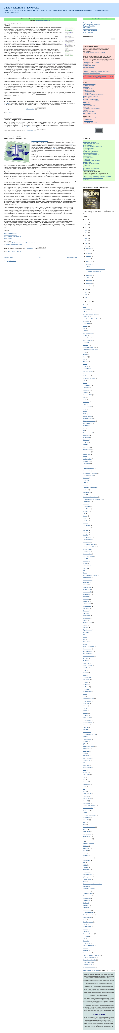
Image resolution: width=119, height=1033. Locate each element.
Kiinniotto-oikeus (87, 501)
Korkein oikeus (86, 527)
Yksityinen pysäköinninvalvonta (91, 955)
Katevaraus (86, 478)
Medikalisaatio (86, 156)
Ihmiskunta (85, 442)
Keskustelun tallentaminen (10, 233)
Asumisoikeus (86, 338)
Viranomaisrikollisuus (88, 933)
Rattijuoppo (86, 755)
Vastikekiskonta (87, 917)
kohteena (53, 148)
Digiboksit (85, 357)
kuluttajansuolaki (52, 63)
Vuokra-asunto (86, 943)
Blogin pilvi (86, 27)
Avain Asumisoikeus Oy (89, 347)
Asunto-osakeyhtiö (87, 340)
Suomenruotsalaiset (88, 808)
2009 (86, 243)
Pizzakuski (85, 715)
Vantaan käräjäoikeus (88, 912)
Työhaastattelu (86, 869)
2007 (86, 289)
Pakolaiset (85, 668)
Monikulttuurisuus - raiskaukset (91, 143)
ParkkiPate (85, 684)
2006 (86, 292)
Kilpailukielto (86, 504)
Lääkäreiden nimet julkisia (90, 122)
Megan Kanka (86, 618)
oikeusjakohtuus (30, 126)
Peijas (84, 696)
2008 (86, 246)
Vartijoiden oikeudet (88, 90)
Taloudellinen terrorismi (89, 827)
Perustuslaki (86, 703)
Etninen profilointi (87, 395)
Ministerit (85, 620)
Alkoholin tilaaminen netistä (90, 314)
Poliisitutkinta (86, 725)
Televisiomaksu (87, 834)
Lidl (84, 570)
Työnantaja (86, 872)
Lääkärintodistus (87, 606)
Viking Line (85, 931)
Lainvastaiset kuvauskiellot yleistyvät (13, 244)
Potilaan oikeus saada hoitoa (90, 151)
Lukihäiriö (85, 584)
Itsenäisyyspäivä (87, 459)
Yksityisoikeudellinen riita (89, 960)
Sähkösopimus (86, 817)
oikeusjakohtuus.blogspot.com (91, 970)
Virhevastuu (86, 936)
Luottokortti (86, 596)
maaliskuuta (89, 280)
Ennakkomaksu (87, 385)
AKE (84, 311)
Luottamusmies (87, 594)
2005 (86, 294)
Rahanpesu (86, 751)
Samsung (85, 772)
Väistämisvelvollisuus (88, 85)
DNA (84, 359)
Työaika (85, 865)
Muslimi (85, 625)
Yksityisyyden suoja (88, 962)
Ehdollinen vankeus (88, 371)
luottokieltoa (7, 103)
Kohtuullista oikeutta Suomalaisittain (92, 146)
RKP (84, 763)
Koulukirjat (86, 179)
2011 (86, 238)
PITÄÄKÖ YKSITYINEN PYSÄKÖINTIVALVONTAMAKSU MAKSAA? (98, 76)
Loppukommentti (87, 62)
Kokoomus (85, 520)
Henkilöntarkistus (87, 423)
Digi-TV (85, 354)
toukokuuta (89, 275)
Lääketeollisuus (87, 603)
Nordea (85, 644)
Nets (84, 634)
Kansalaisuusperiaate (88, 475)
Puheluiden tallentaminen (10, 235)
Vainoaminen (86, 886)
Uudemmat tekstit (8, 257)
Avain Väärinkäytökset (101, 18)
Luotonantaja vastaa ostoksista (91, 101)
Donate (85, 364)
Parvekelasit (86, 689)
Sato (84, 777)
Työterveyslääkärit (87, 876)
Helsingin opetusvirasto (89, 421)
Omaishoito (86, 663)
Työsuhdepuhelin (87, 874)
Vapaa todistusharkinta (89, 914)
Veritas (84, 919)
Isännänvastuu (86, 454)
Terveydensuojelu (87, 838)
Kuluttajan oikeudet (88, 88)
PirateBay (85, 713)
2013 (86, 232)
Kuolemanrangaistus (88, 556)
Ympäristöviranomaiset (89, 967)
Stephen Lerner (87, 798)
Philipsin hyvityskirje (88, 67)
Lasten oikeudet (87, 565)
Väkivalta (85, 948)
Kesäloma (85, 489)
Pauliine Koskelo (87, 691)
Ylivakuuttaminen (87, 964)
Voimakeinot (86, 941)
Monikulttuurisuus (87, 622)
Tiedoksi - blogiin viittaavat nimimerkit (19, 120)
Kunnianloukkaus (87, 554)
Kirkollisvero (86, 511)
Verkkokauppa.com (88, 922)
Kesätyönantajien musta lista (90, 497)
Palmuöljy (85, 672)
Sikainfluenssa (86, 784)
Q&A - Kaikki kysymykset (90, 30)
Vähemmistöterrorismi (88, 945)
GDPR (84, 409)
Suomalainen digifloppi (89, 91)
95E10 (84, 304)
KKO (84, 513)
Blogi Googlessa (88, 32)
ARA (84, 328)
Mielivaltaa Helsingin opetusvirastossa (93, 178)
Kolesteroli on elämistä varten (91, 168)
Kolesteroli (85, 523)
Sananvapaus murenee (89, 170)
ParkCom (85, 682)
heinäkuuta (89, 261)
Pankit (84, 675)
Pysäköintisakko (87, 739)
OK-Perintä (86, 660)
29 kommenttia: (30, 109)
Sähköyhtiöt (86, 820)
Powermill (85, 727)
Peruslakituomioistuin (88, 698)
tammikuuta (89, 286)
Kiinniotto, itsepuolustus (89, 111)
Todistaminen (86, 848)
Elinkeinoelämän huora (89, 378)
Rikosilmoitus (86, 760)
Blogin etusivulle (88, 22)
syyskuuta (89, 256)
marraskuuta (89, 250)
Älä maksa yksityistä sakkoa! (42, 20)
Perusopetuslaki (87, 701)
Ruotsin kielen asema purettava (91, 160)
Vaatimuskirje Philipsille (89, 65)
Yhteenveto (96, 62)
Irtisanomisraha (87, 451)
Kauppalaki (86, 480)
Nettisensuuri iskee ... (88, 148)
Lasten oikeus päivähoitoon (90, 153)
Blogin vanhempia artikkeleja (91, 24)
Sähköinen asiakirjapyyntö (89, 815)
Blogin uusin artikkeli (89, 26)
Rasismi (85, 753)
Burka (84, 352)
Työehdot (85, 110)
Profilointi (85, 729)
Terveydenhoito (87, 836)
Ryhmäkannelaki (87, 767)
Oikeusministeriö (87, 653)
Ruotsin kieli (86, 765)
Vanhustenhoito (87, 910)
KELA (84, 482)
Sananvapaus (86, 104)
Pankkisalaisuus (87, 677)
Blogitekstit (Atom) (11, 261)
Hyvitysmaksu (86, 437)
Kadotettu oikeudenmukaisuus (91, 163)
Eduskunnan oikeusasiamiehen (40, 141)
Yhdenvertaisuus (87, 952)
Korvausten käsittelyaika (90, 118)
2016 (86, 224)
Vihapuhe (85, 929)
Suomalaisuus (86, 803)
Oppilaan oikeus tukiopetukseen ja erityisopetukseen (97, 176)
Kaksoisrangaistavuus (88, 468)
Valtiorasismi (86, 907)
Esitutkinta (85, 392)
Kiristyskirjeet (86, 506)
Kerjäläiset (85, 485)
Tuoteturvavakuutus (88, 857)
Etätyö (84, 397)
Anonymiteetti (86, 323)
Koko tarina (86, 64)
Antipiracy (85, 326)
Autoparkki (85, 345)
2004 (86, 297)
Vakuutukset (86, 891)
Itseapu (85, 456)
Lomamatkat (86, 582)
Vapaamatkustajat (87, 149)
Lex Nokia (85, 568)
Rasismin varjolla (87, 166)
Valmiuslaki (86, 903)
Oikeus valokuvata (88, 98)
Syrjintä (85, 812)
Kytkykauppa (86, 561)
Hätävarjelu (86, 440)
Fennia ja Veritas (88, 121)
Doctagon (85, 361)
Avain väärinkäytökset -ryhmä (90, 349)
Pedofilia (85, 694)
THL (84, 841)
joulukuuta (89, 248)
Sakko (84, 770)
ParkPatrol (85, 687)
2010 (86, 240)
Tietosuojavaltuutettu (88, 843)
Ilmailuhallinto (86, 447)
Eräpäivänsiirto (87, 390)
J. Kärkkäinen (86, 463)
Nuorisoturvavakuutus (88, 646)
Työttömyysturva (87, 879)
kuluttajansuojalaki (33, 43)
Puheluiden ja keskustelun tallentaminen (93, 94)
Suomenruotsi (86, 810)
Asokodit (85, 335)
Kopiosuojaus (86, 525)
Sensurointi (86, 782)
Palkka (84, 670)
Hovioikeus (86, 425)
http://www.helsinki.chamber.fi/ (27, 242)
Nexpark (85, 637)
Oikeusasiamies (12, 251)
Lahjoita (85, 563)
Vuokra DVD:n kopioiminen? (90, 96)
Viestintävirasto (87, 926)
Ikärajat (85, 444)
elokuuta (88, 259)
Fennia (84, 399)
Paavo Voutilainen (87, 665)
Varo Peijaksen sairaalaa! (89, 113)
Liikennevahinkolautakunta (90, 575)
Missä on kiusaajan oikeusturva (91, 154)
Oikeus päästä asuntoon (89, 105)
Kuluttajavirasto (87, 549)
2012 (86, 235)
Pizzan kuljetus (87, 717)
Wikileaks (85, 950)
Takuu (84, 824)
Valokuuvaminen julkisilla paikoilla (12, 236)
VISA (84, 938)
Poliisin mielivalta (87, 722)
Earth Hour (85, 366)
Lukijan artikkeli (87, 587)
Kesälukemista (86, 492)
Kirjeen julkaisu (8, 238)
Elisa (84, 380)
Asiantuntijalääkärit (88, 333)
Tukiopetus (85, 855)
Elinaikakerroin (86, 376)
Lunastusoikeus (87, 589)
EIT (84, 373)
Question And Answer (88, 746)
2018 (86, 219)
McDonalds (86, 613)
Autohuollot (86, 342)
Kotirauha (85, 532)
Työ (84, 862)
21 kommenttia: (30, 248)
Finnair (84, 404)
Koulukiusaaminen (87, 537)
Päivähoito (85, 741)
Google (85, 411)
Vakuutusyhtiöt (86, 900)
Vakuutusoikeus (87, 898)
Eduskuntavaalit (87, 368)
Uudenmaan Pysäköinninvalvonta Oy (92, 884)
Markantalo (86, 611)
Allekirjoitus (86, 316)
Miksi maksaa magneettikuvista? (91, 108)
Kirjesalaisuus (86, 508)
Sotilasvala (85, 796)
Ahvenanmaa (86, 159)
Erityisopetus (86, 387)
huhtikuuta (89, 278)
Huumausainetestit (88, 432)
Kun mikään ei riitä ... (88, 157)
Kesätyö (85, 494)
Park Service (86, 679)
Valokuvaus (86, 905)
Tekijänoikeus (86, 831)
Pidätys (85, 708)
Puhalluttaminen (87, 732)
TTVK (84, 853)
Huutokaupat (86, 435)
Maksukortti (86, 608)
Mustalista (85, 107)
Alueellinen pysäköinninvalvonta (91, 319)
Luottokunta (86, 599)
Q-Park (84, 744)
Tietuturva (85, 846)
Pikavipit (7, 25)
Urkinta (84, 881)
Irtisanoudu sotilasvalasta (89, 142)
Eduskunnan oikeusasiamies (15, 138)
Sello (84, 779)
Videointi (85, 924)
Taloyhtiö (85, 829)
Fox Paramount (87, 406)
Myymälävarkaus (87, 630)
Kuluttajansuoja (87, 542)
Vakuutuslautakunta (88, 893)
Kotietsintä (85, 530)
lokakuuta (88, 253)
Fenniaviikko (86, 402)
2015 (86, 227)
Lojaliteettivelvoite (87, 580)
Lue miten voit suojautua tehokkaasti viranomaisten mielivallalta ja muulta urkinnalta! (96, 72)
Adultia (84, 307)
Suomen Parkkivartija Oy (89, 805)
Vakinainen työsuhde (88, 888)
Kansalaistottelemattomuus (90, 473)
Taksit (84, 822)
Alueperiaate (86, 321)
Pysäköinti (85, 736)
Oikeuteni (19, 251)
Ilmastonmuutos (87, 162)
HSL (84, 430)
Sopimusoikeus (87, 793)
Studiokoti (85, 801)
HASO (84, 413)
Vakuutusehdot (88, 119)
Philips (84, 706)
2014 (86, 230)
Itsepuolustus (86, 102)
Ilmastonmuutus (87, 449)
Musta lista (86, 87)
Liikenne (85, 573)
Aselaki (85, 330)
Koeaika (85, 516)
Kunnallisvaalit (86, 551)
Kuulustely (85, 558)
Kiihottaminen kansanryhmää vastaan (93, 499)
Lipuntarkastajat (87, 577)
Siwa (84, 789)
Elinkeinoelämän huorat (89, 84)
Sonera (85, 791)
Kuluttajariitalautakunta (89, 544)
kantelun (71, 144)
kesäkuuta (89, 264)
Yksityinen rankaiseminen (89, 957)
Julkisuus (85, 466)
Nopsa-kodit (86, 641)
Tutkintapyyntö (86, 860)
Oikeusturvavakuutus (88, 656)
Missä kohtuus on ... (88, 145)
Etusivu (40, 257)
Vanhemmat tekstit (72, 257)
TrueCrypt (85, 850)
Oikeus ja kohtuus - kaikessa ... (22, 7)
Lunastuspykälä (87, 592)
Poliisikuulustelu (87, 720)
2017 (86, 222)
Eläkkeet (85, 383)
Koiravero (85, 518)
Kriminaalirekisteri (87, 539)
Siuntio (84, 786)
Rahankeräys (86, 748)
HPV (84, 428)
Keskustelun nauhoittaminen (11, 242)
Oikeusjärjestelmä (87, 651)
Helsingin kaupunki (88, 418)
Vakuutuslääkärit (87, 895)
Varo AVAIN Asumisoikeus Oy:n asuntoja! (94, 52)
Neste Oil (85, 632)
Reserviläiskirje (87, 758)
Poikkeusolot (86, 165)
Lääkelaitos (86, 601)
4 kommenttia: (30, 130)
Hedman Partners (87, 416)
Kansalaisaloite (87, 470)
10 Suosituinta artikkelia (90, 29)
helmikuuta (89, 283)
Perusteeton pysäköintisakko (90, 99)
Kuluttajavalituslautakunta (89, 546)
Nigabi (84, 639)
